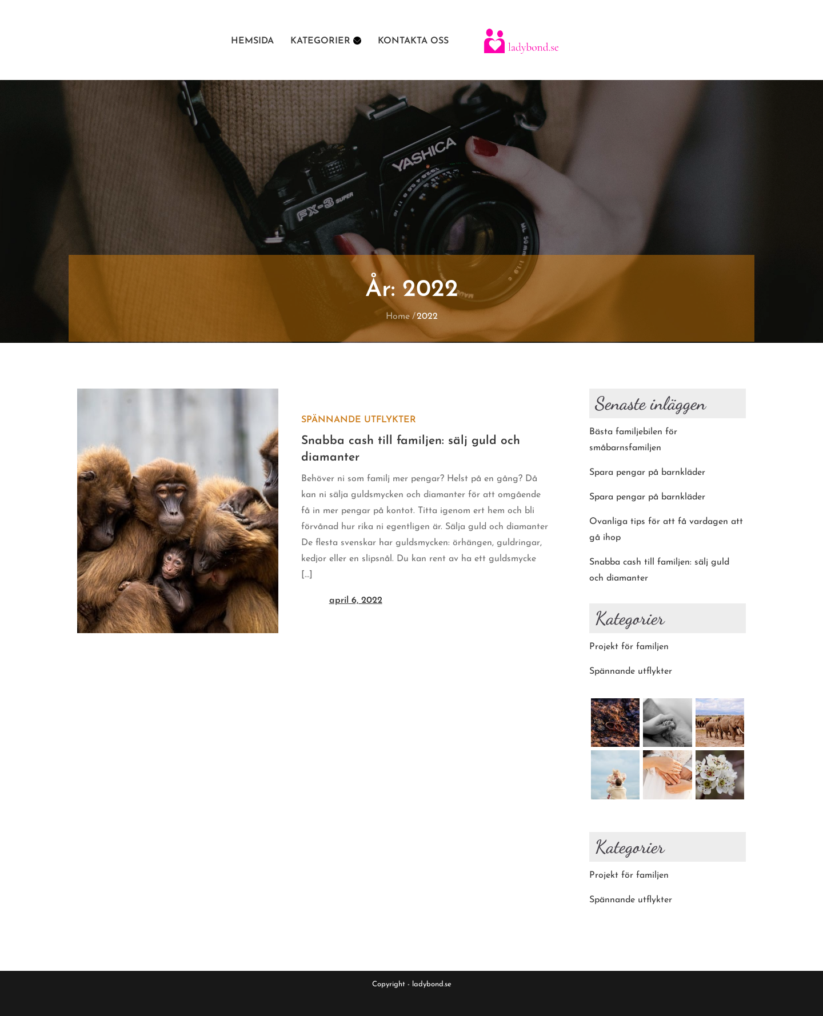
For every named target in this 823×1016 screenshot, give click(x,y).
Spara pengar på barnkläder (647, 472)
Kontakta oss (413, 41)
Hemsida (252, 41)
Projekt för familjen (629, 646)
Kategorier (325, 41)
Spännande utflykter (358, 420)
